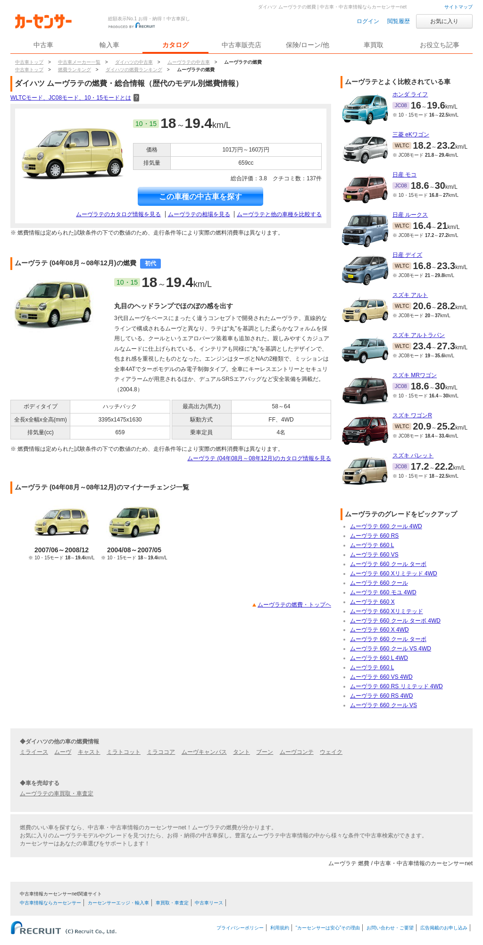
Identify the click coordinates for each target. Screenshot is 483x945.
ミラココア (161, 752)
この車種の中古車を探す (200, 197)
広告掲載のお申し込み (443, 927)
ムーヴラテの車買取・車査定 (56, 793)
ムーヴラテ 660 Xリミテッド (386, 611)
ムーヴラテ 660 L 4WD (379, 658)
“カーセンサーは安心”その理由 (328, 927)
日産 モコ (404, 174)
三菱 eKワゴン (410, 134)
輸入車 (109, 45)
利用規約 (279, 927)
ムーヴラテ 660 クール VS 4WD (390, 648)
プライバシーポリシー (240, 927)
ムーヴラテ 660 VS (374, 554)
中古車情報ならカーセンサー (50, 902)
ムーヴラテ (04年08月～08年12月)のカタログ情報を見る (259, 458)
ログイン (368, 21)
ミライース (34, 752)
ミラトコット (124, 752)
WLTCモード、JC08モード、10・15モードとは (74, 97)
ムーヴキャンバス (204, 752)
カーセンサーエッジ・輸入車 (118, 902)
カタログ (175, 45)
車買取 (373, 45)
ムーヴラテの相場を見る (199, 214)
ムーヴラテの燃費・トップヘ (294, 604)
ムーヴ (62, 752)
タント (241, 752)
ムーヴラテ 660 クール (379, 583)
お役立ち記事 (439, 45)
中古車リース (209, 902)
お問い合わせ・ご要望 (390, 927)
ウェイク (331, 752)
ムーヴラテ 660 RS (374, 535)
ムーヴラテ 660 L (372, 545)
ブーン (264, 752)
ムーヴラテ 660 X (372, 602)
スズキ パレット (412, 455)
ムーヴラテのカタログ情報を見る (118, 214)
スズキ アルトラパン (418, 335)
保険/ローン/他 (307, 45)
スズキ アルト (410, 295)
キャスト (89, 752)
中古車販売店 (241, 45)
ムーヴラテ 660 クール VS (383, 705)
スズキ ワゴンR (412, 415)
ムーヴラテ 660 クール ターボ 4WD (395, 620)
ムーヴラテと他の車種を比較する (279, 214)
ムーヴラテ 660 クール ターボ (388, 564)
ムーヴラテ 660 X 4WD (379, 629)
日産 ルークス (410, 214)
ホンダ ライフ (410, 94)
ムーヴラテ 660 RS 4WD (381, 695)
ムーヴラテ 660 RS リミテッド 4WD (396, 686)
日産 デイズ (407, 255)
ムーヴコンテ (297, 752)
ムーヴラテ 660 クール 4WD (386, 526)
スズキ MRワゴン (414, 375)
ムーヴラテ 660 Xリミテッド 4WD (393, 573)
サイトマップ (458, 6)
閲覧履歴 (398, 21)
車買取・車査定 (172, 902)
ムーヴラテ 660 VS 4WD (381, 677)
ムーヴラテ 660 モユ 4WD (383, 592)
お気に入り (444, 21)
